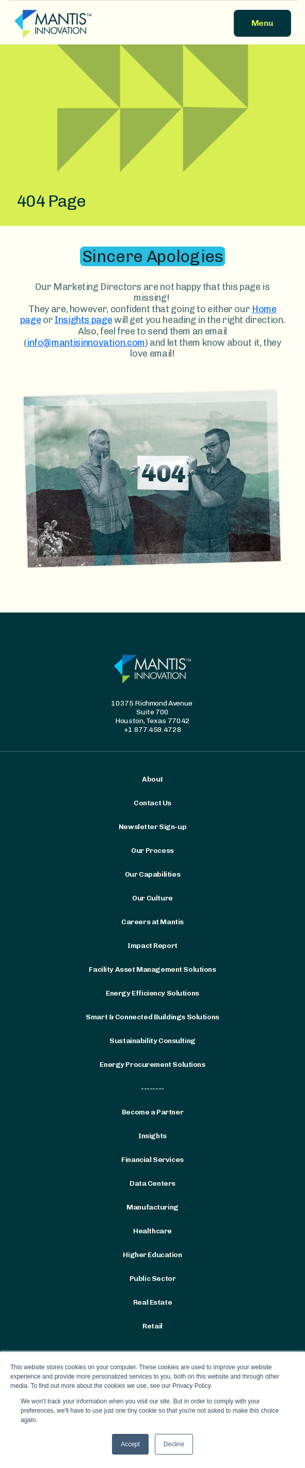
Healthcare (152, 1231)
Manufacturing (152, 1207)
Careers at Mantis (152, 922)
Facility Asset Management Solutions (152, 969)
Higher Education (152, 1255)
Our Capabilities (152, 874)
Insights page (83, 320)
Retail (152, 1326)
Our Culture (152, 898)
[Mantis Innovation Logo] (80, 23)
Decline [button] (174, 1444)
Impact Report (152, 946)
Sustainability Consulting (152, 1041)
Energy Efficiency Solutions (152, 993)
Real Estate (152, 1302)
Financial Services (152, 1160)
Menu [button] (262, 23)
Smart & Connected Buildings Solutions (152, 1017)
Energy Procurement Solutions (152, 1064)
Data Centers (152, 1183)
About (152, 779)
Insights (152, 1136)
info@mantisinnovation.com (86, 342)
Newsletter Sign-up (152, 827)
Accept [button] (130, 1444)
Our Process (152, 850)
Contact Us (152, 803)
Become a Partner (152, 1112)
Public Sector (153, 1278)
